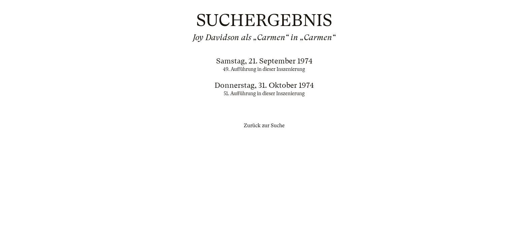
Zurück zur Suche (264, 126)
